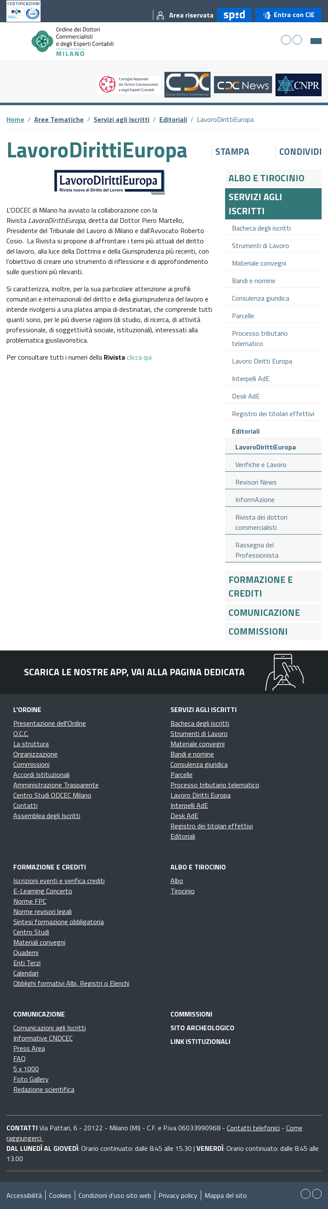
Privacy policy (177, 1195)
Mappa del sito (226, 1195)
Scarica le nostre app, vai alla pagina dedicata (134, 672)
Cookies (60, 1195)
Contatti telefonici (253, 1128)
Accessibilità (24, 1195)
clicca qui (139, 357)
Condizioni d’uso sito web (115, 1195)
